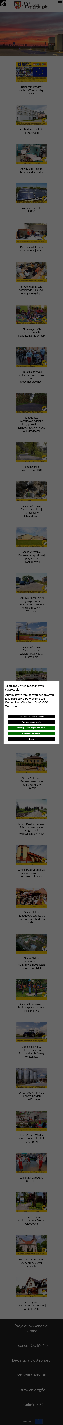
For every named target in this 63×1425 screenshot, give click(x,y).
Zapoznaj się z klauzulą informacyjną (31, 716)
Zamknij (31, 739)
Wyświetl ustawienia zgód (31, 722)
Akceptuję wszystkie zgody (31, 733)
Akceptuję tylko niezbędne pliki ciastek (31, 728)
